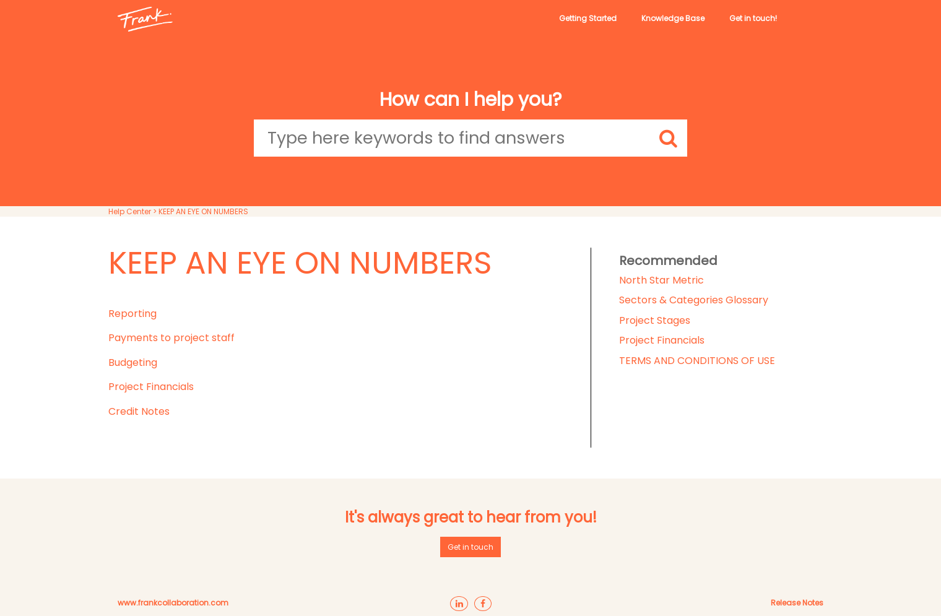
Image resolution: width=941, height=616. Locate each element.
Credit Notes (139, 411)
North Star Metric (661, 280)
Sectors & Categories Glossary (693, 300)
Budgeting (132, 362)
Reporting (132, 313)
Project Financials (151, 387)
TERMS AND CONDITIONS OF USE (697, 361)
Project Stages (654, 320)
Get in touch (470, 547)
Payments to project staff (171, 338)
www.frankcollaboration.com (173, 602)
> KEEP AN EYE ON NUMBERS (200, 211)
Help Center (129, 211)
